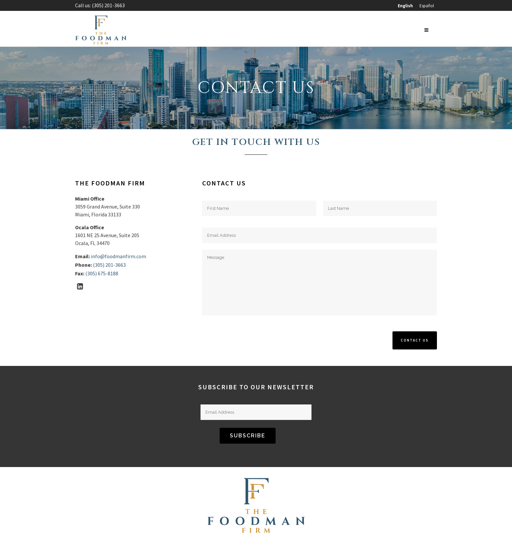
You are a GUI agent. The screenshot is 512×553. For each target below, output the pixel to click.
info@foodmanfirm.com (118, 256)
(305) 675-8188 (101, 273)
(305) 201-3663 (108, 5)
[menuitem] (405, 6)
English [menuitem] (405, 6)
